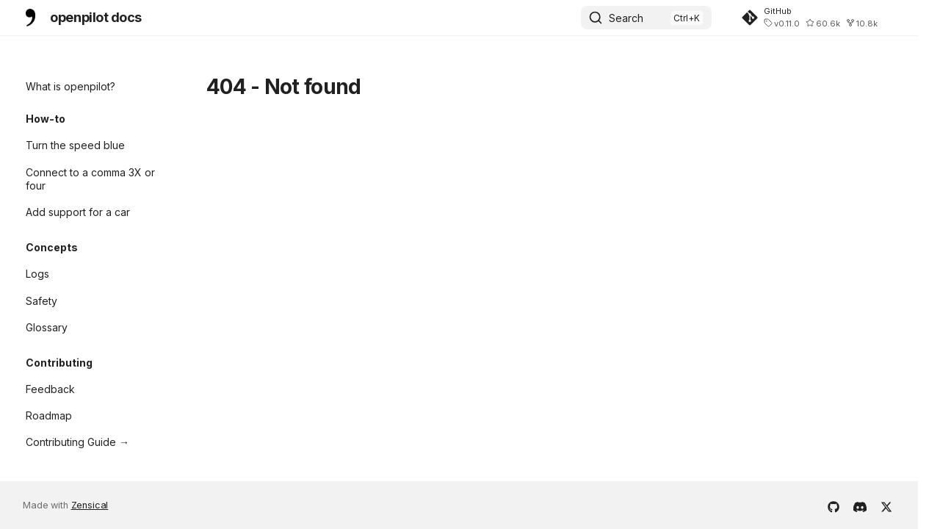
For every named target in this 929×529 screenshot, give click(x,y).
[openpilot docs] (30, 17)
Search (626, 18)
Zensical (90, 505)
